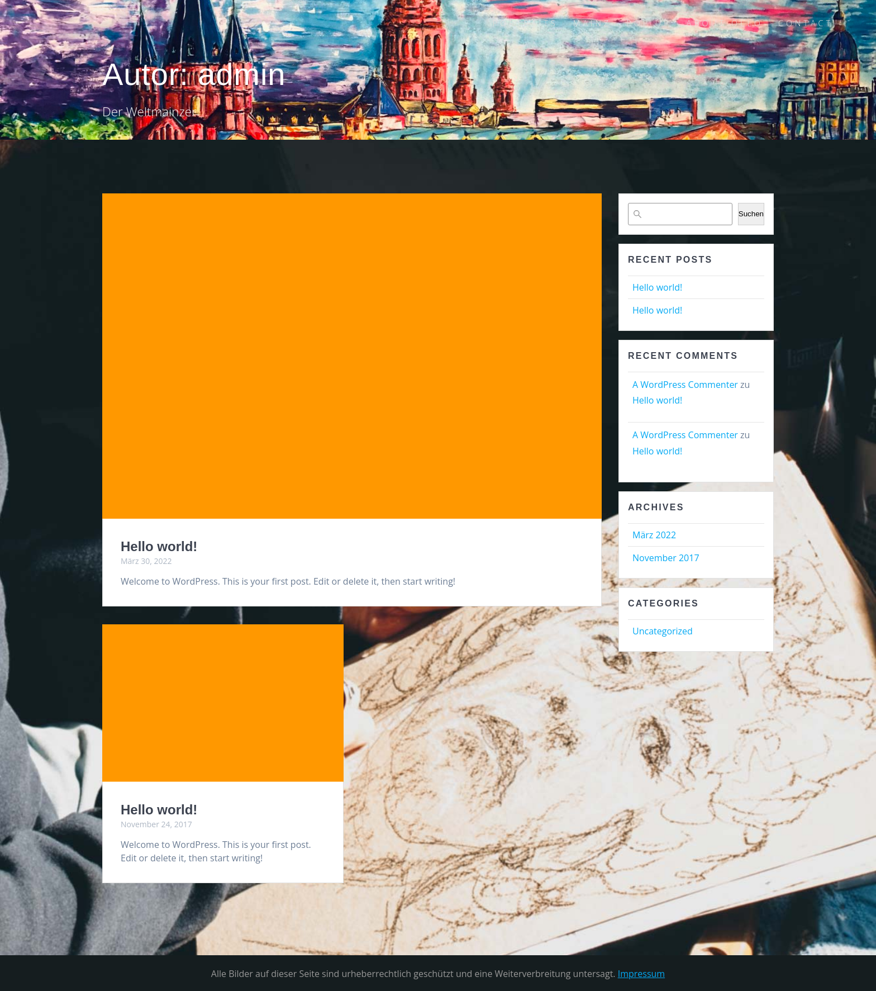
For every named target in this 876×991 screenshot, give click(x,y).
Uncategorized (662, 631)
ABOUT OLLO (725, 23)
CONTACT (805, 23)
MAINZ (592, 23)
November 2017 (665, 558)
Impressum (641, 974)
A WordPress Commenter (685, 384)
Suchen (751, 214)
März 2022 (654, 535)
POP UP (648, 23)
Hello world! (159, 546)
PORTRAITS (525, 23)
